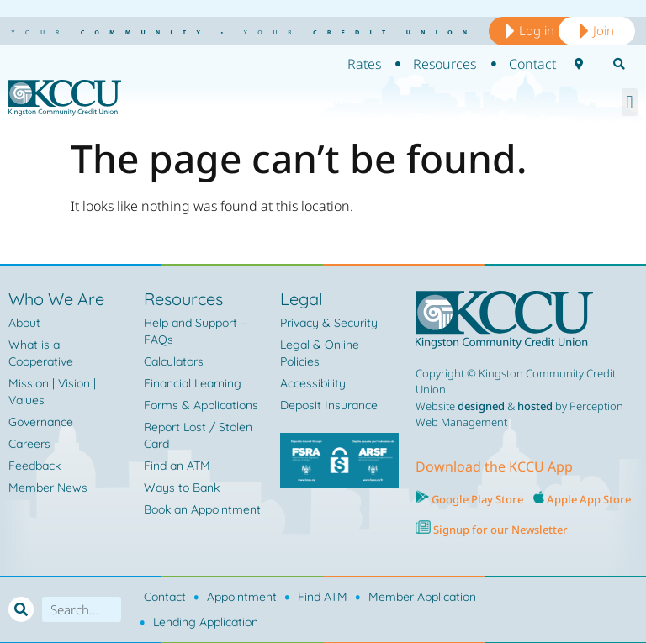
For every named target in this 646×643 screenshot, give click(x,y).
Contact (165, 596)
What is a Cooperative (40, 353)
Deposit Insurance (329, 405)
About (24, 322)
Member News (47, 487)
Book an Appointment (202, 509)
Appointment (242, 596)
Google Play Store (476, 499)
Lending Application (205, 622)
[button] (630, 102)
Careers (29, 443)
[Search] (21, 609)
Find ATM (322, 596)
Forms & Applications (201, 405)
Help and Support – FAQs (195, 331)
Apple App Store (589, 499)
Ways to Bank (182, 487)
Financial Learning (192, 383)
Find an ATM (177, 465)
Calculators (174, 361)
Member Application (422, 596)
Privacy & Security (329, 322)
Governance (40, 422)
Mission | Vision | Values (52, 392)
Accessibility (313, 383)
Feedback (34, 465)
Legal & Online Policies (319, 353)
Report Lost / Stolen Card (198, 435)
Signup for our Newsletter (499, 529)
